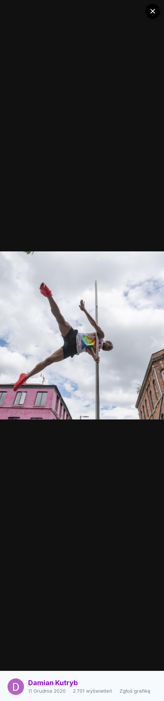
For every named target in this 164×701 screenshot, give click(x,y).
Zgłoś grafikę (134, 691)
